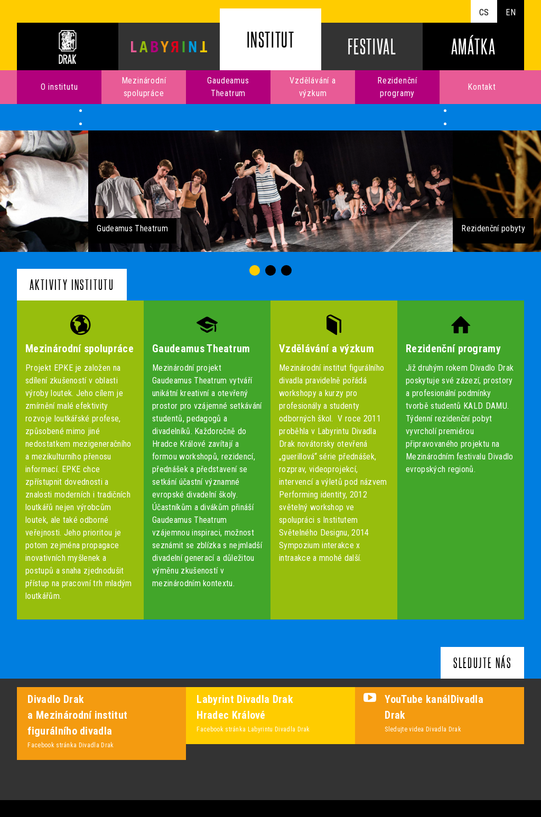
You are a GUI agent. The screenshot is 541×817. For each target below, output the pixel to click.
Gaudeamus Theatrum (228, 87)
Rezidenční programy (397, 87)
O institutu (59, 87)
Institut (271, 39)
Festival (372, 46)
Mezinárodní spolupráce (144, 87)
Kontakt (482, 87)
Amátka (473, 46)
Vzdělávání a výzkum (313, 87)
